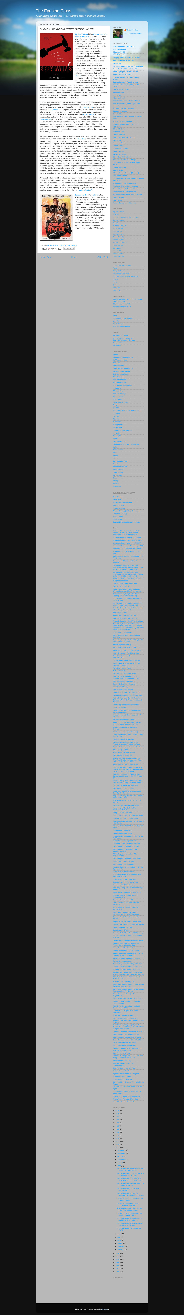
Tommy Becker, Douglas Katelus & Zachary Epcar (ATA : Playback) (126, 595)
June (119, 1234)
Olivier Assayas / (125, 583)
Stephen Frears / (123, 739)
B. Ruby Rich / (126, 969)
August (120, 1162)
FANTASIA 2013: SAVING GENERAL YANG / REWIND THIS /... (130, 1169)
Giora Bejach (88, 107)
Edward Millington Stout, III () (126, 522)
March (120, 1243)
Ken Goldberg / (122, 755)
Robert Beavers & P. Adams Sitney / (127, 590)
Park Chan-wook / (122, 668)
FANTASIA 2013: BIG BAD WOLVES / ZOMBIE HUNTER (130, 1184)
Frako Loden (118, 516)
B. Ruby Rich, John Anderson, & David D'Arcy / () (128, 973)
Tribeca (77, 75)
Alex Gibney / (120, 750)
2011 (118, 1256)
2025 (118, 1113)
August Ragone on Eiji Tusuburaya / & (126, 944)
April (119, 1240)
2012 (118, 1253)
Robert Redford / (126, 951)
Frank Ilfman (53, 110)
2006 (118, 1272)
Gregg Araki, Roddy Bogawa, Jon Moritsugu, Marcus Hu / (128, 567)
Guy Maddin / (123, 864)
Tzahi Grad (81, 139)
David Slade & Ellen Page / (127, 998)
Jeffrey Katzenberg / (128, 815)
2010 (118, 1259)
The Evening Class (53, 10)
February (121, 1246)
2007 (118, 1269)
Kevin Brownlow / (126, 653)
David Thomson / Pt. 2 (128, 1040)
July (119, 1166)
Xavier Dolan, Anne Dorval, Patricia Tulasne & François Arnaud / (128, 700)
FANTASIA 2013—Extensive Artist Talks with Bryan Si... (129, 1224)
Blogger (105, 1309)
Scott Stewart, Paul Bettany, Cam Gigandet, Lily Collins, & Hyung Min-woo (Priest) (128, 1020)
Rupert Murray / (127, 921)
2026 (118, 1110)
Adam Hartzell (118, 505)
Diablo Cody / (124, 674)
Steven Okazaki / (128, 924)
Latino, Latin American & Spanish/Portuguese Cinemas (124, 339)
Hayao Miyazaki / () (127, 892)
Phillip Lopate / (127, 859)
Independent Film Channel (123, 318)
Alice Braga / (122, 644)
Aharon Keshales (100, 34)
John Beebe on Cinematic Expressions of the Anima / (127, 604)
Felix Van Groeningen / (123, 1064)
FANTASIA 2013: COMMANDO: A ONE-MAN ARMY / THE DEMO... (129, 1179)
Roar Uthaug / (122, 1060)
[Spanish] (123, 430)
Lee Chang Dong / (126, 705)
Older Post (102, 257)
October (120, 1156)
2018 (118, 1132)
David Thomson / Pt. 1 (128, 1037)
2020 (118, 1126)
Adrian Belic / (124, 615)
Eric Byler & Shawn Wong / (123, 657)
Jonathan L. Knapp (120, 514)
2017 (118, 1135)
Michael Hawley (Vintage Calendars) (126, 511)
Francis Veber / (122, 1079)
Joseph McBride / (125, 882)
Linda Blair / (122, 632)
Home (74, 257)
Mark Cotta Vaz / (122, 1076)
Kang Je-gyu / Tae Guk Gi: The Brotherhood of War (124, 809)
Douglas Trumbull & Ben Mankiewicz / (127, 1049)
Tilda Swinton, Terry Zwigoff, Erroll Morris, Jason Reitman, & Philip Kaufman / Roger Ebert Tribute (128, 1026)
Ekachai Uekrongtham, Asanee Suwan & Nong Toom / (128, 1057)
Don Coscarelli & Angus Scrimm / (126, 677)
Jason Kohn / (122, 830)
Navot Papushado (83, 36)
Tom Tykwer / (121, 1053)
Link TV (116, 321)
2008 (118, 1265)
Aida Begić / (120, 612)
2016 (118, 1138)
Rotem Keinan (88, 114)
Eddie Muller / (123, 900)
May (119, 1237)
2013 (118, 1147)
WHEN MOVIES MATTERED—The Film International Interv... (129, 1209)
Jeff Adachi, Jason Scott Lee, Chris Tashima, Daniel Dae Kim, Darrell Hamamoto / (126, 532)
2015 (118, 1141)
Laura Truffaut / (124, 1043)
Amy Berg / (125, 618)
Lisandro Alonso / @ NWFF (127, 537)
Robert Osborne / (122, 927)
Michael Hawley (119, 508)
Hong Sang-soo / (127, 792)
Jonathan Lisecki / (126, 843)
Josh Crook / (121, 687)
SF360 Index (117, 346)
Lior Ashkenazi (45, 119)
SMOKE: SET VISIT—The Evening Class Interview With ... (129, 1214)
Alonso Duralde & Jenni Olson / (127, 723)
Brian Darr (117, 500)
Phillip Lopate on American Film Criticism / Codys (125, 850)
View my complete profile (132, 33)
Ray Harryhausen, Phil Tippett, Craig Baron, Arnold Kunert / (128, 776)
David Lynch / (123, 861)
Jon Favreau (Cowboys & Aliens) (125, 732)
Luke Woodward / (124, 1102)
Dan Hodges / (123, 788)
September (121, 1159)
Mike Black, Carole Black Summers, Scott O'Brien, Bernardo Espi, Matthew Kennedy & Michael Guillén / (128, 626)
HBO (115, 315)
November (121, 1153)
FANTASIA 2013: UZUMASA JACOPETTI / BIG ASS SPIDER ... (130, 1194)
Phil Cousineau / (124, 681)
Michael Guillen (132, 30)
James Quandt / (128, 940)
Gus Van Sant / (124, 1068)
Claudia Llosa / (126, 846)
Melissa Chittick (119, 671)
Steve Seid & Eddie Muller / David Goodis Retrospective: (128, 985)
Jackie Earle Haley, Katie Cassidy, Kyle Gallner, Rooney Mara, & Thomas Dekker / (128, 769)
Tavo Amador (118, 497)
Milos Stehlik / (123, 1015)
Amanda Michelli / (124, 885)
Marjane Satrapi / (123, 982)
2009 (118, 1262)
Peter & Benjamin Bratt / (126, 647)
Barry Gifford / (124, 752)
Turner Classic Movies (121, 327)
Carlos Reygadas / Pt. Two (127, 966)
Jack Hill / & (125, 785)
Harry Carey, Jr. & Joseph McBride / (126, 664)
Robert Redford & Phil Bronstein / (128, 954)
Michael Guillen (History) (122, 502)
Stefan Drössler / (124, 720)
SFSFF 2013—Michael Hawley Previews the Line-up (128, 1204)
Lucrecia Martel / (123, 872)
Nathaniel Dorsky (119, 707)
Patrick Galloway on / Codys (128, 747)
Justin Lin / (125, 841)
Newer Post (45, 257)
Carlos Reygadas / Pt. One (127, 964)
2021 (118, 1123)
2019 (118, 1129)
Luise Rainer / (124, 948)
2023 (118, 1117)
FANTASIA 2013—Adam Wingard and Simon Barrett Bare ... (129, 1219)
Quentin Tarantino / (128, 1031)
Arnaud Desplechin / (127, 695)
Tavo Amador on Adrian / (127, 549)
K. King (95, 195)
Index (120, 335)
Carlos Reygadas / (126, 958)
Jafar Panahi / (121, 930)
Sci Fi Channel (118, 324)
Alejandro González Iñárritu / (126, 805)
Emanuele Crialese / (125, 684)
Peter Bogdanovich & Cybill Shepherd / (128, 641)
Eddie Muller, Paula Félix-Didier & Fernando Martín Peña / (126, 913)
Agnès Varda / (126, 1074)
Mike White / (126, 1096)
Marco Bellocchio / (128, 621)
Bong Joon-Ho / (122, 813)
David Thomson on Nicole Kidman (126, 1034)
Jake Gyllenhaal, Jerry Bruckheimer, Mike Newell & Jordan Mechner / (128, 760)
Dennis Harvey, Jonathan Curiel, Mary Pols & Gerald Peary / (128, 782)
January (120, 1249)
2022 (118, 1120)
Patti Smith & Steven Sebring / (126, 1007)
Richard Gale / (127, 743)
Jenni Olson (117, 519)
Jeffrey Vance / (123, 1071)
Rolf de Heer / (123, 690)
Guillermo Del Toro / (126, 692)
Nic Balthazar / (121, 586)
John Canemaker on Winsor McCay (126, 660)
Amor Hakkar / (125, 765)
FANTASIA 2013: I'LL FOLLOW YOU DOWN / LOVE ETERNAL (130, 1174)
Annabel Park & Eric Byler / (128, 933)
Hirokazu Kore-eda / (122, 833)
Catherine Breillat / (127, 650)
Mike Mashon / (124, 879)
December (121, 1150)
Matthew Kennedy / (125, 818)
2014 (118, 1144)
